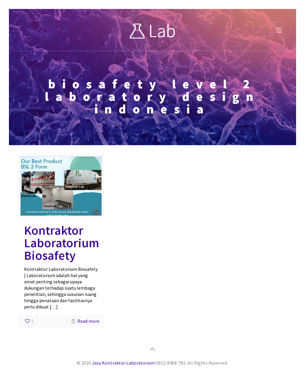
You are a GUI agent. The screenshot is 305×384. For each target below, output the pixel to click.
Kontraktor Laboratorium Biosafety (61, 242)
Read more (88, 321)
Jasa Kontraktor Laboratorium (123, 363)
